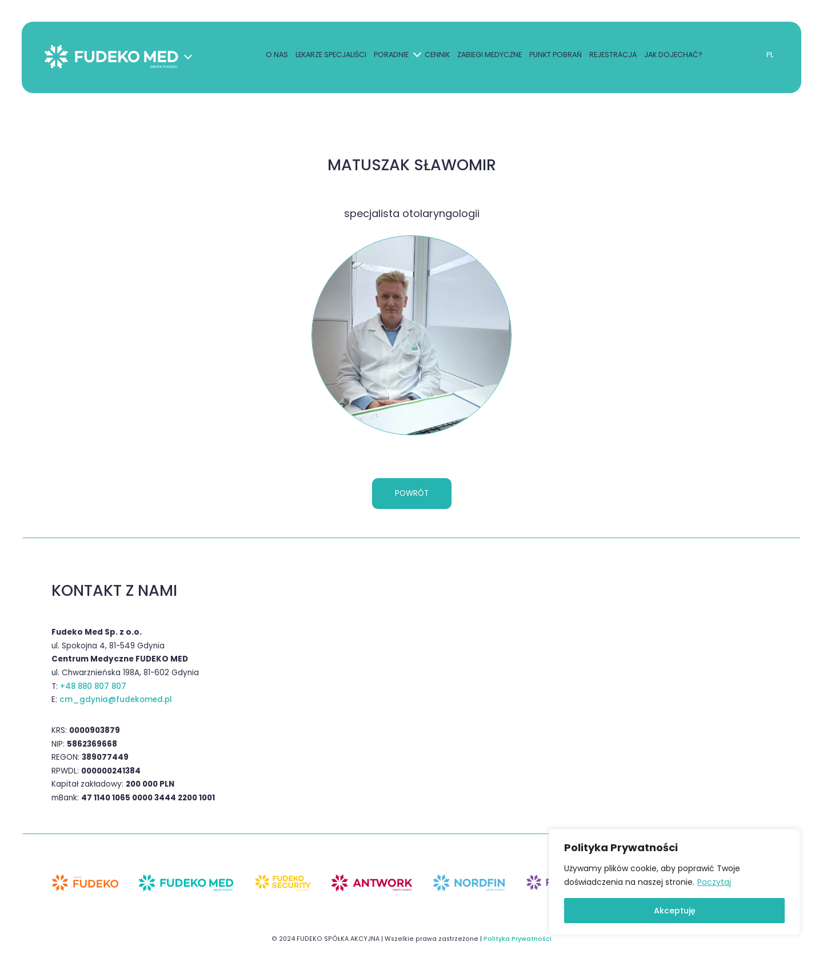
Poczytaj (714, 882)
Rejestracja (612, 56)
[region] (674, 882)
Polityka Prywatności (518, 939)
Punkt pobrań (554, 56)
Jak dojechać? (672, 56)
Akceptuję (675, 910)
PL (768, 56)
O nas (276, 56)
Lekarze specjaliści (329, 56)
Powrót (412, 493)
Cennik (436, 56)
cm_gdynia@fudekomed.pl (115, 700)
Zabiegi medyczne (488, 56)
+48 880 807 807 (93, 686)
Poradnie (390, 56)
